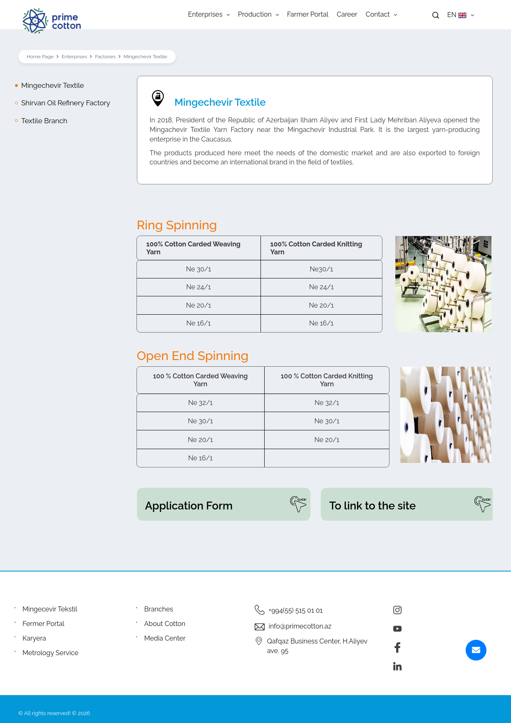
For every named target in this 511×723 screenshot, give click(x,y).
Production (258, 14)
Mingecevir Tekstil (49, 609)
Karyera (34, 638)
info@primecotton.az (300, 626)
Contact (381, 14)
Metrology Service (50, 653)
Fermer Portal (43, 624)
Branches (159, 609)
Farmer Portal (308, 14)
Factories (105, 56)
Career (347, 14)
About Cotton (165, 624)
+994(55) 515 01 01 (296, 610)
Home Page (40, 56)
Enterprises (209, 14)
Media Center (165, 638)
